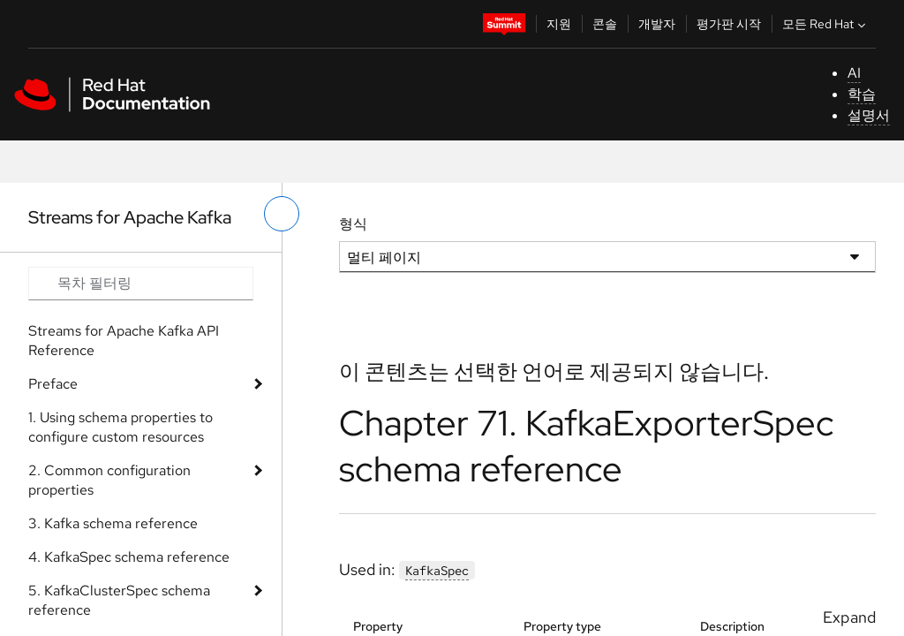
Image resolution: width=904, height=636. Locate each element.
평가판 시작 (729, 24)
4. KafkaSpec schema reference (129, 557)
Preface (53, 384)
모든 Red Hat (826, 24)
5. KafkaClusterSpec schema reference (119, 600)
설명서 (869, 115)
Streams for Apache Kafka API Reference (123, 341)
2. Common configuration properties (109, 480)
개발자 (656, 24)
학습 (862, 94)
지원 (558, 24)
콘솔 (604, 24)
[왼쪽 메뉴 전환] (281, 213)
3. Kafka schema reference (113, 523)
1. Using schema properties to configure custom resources (120, 427)
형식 (353, 224)
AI (854, 73)
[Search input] (140, 283)
